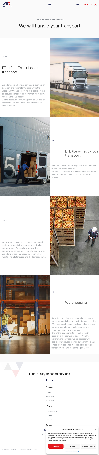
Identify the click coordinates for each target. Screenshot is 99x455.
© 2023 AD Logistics (9, 449)
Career (49, 419)
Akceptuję (56, 446)
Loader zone (49, 396)
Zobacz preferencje (88, 446)
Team (49, 415)
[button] (95, 429)
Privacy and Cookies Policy (72, 451)
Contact (77, 4)
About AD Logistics (49, 411)
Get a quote (88, 4)
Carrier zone (49, 400)
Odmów (72, 446)
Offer (49, 392)
